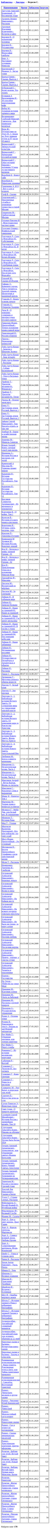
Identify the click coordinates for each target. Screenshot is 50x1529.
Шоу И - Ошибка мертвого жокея (9, 1296)
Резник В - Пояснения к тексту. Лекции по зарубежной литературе (10, 1026)
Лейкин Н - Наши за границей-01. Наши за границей (10, 610)
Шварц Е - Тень (9, 1270)
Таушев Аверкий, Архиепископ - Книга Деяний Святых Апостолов (10, 1164)
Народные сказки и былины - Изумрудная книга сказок (10, 1345)
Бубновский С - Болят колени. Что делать (10, 90)
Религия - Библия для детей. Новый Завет (10, 1461)
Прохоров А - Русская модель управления (9, 1010)
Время (24, 7)
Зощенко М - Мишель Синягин (10, 441)
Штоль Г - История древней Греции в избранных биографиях (10, 1314)
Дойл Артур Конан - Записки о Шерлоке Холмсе (10, 349)
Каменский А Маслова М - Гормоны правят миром (9, 467)
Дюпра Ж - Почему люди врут (10, 401)
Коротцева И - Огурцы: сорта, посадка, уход (8, 527)
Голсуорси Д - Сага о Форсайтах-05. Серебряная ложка (10, 262)
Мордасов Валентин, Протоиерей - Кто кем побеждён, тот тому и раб (10, 831)
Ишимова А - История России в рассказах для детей (10, 456)
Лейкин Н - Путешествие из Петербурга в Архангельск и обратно (9, 660)
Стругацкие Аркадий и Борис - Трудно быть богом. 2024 (11, 1139)
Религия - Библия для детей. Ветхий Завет (10, 1453)
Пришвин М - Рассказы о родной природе (10, 1002)
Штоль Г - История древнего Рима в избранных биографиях (10, 1304)
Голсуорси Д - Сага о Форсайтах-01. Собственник (10, 238)
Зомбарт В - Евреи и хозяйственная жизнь (10, 434)
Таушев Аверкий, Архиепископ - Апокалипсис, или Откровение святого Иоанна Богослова (10, 1151)
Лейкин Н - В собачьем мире (8, 598)
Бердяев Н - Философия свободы (7, 52)
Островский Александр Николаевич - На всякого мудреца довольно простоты (10, 909)
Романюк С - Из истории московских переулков (9, 1054)
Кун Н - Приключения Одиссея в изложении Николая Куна (8, 570)
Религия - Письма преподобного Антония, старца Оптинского (10, 1517)
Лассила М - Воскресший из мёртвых (9, 585)
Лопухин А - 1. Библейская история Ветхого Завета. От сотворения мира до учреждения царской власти (9, 703)
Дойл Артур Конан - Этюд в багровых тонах (10, 376)
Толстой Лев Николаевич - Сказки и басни (9, 1191)
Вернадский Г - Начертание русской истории (9, 154)
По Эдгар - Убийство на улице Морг (10, 983)
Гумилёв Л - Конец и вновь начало (10, 300)
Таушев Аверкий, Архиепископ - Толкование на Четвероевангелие (10, 1174)
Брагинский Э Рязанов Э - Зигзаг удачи (10, 71)
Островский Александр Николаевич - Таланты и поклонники (8, 968)
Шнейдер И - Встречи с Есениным (8, 1289)
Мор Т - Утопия (9, 823)
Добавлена (34, 7)
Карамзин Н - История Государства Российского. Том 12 (10, 491)
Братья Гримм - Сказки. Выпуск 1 (10, 78)
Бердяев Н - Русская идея (7, 46)
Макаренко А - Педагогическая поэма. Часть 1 (9, 766)
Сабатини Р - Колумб (7, 1062)
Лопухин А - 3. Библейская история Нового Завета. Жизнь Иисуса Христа (9, 736)
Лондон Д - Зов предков (9, 691)
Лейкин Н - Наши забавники (10, 643)
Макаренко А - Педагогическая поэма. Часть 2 (9, 774)
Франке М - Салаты (10, 1216)
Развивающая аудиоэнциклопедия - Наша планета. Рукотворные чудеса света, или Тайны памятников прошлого (11, 1367)
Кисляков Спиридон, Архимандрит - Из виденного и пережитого (10, 504)
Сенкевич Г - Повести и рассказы (7, 1082)
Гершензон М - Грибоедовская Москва (8, 214)
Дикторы (20, 2)
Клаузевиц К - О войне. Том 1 (9, 513)
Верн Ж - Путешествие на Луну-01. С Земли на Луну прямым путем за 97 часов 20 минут (10, 135)
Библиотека (6, 2)
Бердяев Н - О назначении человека (8, 39)
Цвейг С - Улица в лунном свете (10, 1255)
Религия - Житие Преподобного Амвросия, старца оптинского (10, 1486)
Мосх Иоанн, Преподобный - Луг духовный (10, 841)
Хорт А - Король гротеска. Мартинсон (9, 1229)
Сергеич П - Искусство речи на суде (10, 1097)
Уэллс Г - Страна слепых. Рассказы (10, 1198)
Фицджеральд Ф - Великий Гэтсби (10, 1212)
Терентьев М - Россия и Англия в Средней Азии (10, 1183)
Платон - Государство (7, 977)
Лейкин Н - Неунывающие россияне (8, 650)
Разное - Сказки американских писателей (9, 1435)
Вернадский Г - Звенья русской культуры (9, 146)
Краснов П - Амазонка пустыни (10, 534)
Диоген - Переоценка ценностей (7, 341)
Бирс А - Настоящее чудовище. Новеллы (7, 62)
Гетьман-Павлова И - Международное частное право (10, 222)
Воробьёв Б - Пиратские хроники (11, 182)
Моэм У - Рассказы (10, 862)
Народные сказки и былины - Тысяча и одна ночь (10, 1354)
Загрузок (44, 7)
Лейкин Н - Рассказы (7, 669)
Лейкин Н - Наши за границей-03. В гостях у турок (10, 626)
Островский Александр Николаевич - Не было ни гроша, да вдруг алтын (10, 922)
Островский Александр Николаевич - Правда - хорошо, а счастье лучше (10, 955)
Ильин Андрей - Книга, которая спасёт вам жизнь (9, 447)
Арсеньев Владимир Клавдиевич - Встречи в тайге (9, 30)
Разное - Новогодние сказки (10, 1420)
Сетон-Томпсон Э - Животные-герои (10, 1104)
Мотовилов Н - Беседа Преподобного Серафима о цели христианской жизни (9, 853)
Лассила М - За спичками (8, 592)
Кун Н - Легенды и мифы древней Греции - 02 (10, 559)
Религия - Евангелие (6, 1478)
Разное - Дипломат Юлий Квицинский (10, 1401)
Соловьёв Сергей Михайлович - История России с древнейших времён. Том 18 (10, 1119)
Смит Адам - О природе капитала (10, 1110)
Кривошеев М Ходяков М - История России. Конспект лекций (9, 542)
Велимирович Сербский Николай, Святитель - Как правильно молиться (10, 121)
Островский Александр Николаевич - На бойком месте (9, 897)
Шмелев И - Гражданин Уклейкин (7, 1281)
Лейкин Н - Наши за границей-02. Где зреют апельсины (10, 618)
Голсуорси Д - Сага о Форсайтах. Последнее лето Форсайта (10, 271)
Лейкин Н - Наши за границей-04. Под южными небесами (10, 635)
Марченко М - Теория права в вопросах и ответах (10, 804)
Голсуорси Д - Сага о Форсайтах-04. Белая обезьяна (10, 254)
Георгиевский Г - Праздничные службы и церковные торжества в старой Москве (10, 203)
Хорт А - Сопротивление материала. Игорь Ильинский (10, 1247)
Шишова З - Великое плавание (10, 1274)
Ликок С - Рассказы (10, 674)
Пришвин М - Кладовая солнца (9, 990)
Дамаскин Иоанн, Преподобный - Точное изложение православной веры (10, 326)
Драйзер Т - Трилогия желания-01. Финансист (7, 385)
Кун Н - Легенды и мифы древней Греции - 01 (10, 551)
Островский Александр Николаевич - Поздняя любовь (9, 933)
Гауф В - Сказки (9, 194)
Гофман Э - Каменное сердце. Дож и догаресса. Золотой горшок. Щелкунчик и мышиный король (10, 290)
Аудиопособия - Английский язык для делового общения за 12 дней (11, 1335)
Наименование (11, 7)
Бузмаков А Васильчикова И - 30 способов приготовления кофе (9, 100)
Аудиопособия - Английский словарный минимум (9, 1324)
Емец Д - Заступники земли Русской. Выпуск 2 (10, 415)
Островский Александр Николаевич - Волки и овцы (8, 887)
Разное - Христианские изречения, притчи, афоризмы (10, 1444)
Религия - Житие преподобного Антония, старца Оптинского (9, 1497)
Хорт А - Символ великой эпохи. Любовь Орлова (9, 1237)
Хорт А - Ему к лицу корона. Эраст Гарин (10, 1221)
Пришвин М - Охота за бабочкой (10, 996)
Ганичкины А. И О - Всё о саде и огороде (10, 188)
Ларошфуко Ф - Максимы (9, 579)
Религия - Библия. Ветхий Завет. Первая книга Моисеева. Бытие (10, 1471)
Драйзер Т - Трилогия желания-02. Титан (10, 394)
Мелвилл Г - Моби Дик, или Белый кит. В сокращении (10, 812)
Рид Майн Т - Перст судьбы (8, 1046)
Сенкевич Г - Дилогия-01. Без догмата (9, 1068)
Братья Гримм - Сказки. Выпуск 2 (10, 83)
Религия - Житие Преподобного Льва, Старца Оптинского (9, 1507)
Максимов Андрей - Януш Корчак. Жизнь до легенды (10, 782)
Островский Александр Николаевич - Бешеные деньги (9, 877)
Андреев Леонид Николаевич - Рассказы (9, 21)
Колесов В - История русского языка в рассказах (10, 519)
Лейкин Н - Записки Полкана (9, 603)
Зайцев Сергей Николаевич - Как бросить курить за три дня (10, 425)
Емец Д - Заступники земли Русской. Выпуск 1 (10, 407)
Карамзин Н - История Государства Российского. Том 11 (10, 478)
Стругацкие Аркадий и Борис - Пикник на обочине (10, 1129)
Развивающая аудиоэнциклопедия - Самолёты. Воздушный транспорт (11, 1382)
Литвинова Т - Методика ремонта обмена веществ (10, 679)
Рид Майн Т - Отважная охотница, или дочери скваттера (9, 1038)
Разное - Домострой (7, 1407)
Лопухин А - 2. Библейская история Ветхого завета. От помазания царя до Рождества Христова (10, 720)
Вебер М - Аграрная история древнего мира (10, 110)
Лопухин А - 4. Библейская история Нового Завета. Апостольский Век (10, 748)
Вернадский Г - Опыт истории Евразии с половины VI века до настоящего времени (10, 166)
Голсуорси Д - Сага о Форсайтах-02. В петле (10, 246)
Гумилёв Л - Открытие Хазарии (10, 305)
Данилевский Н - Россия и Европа (9, 334)
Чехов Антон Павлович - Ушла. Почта (10, 1264)
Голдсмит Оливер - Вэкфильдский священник (10, 230)
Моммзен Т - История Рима (8, 819)
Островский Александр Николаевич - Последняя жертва (10, 943)
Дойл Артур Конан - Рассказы (10, 361)
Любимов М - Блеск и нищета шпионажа (9, 758)
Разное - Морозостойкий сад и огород (9, 1414)
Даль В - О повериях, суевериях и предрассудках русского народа (9, 315)
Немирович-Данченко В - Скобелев (8, 867)
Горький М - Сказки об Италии (10, 279)
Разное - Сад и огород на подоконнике (8, 1427)
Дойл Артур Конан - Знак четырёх (10, 356)
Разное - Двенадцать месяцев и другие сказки (9, 1393)
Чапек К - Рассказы (10, 1259)
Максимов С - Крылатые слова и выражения (10, 790)
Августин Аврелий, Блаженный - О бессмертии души (10, 13)
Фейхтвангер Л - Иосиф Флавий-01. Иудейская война (10, 1205)
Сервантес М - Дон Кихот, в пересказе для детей (10, 1090)
